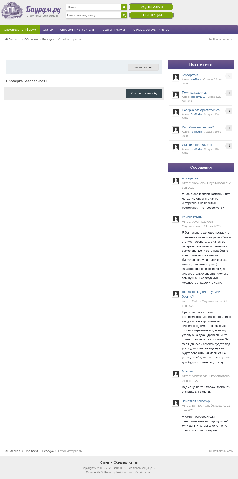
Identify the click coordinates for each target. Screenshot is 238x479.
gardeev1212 (197, 96)
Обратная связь (126, 462)
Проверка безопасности (26, 81)
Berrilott (197, 405)
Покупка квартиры (194, 92)
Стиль (106, 462)
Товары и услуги (113, 29)
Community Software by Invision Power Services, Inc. (119, 472)
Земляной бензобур (196, 401)
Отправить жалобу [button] (144, 93)
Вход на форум (151, 7)
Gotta (195, 301)
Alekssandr (199, 376)
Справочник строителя (77, 29)
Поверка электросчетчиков (201, 110)
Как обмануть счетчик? (198, 127)
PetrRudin (196, 114)
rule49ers (195, 79)
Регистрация (151, 15)
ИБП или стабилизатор (198, 145)
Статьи (48, 29)
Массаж (187, 371)
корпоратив (190, 75)
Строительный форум (20, 29)
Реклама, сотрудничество (150, 29)
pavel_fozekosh (202, 221)
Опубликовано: (201, 226)
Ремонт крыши (192, 217)
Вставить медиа (143, 67)
